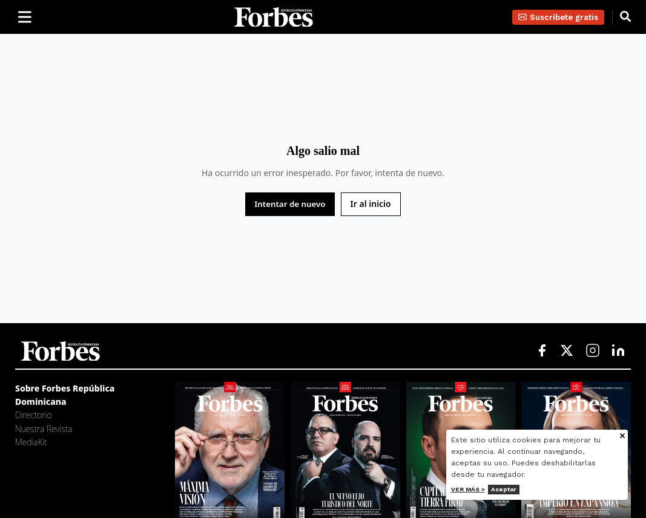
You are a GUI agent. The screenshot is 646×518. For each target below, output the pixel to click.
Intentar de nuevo (289, 203)
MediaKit (31, 442)
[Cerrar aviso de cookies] (627, 436)
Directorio (33, 415)
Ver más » (472, 489)
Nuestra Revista (43, 428)
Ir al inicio (371, 203)
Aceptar (508, 489)
